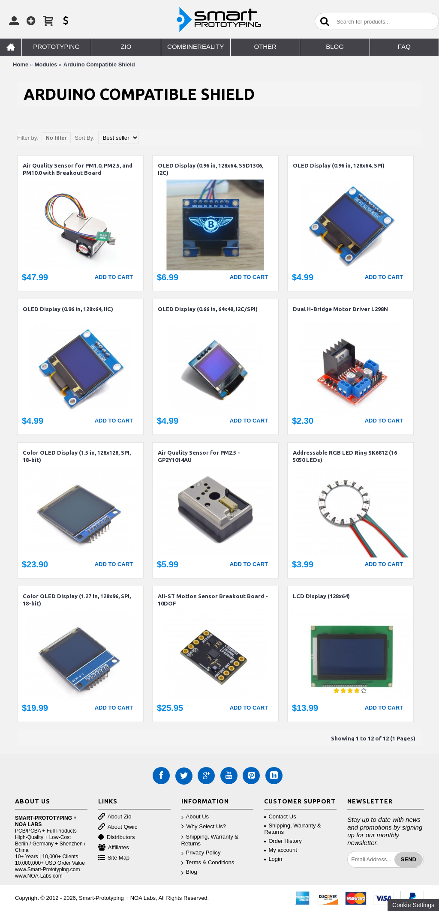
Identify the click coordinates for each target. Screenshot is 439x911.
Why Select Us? (203, 826)
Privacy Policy (201, 853)
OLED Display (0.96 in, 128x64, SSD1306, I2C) (210, 169)
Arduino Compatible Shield (99, 64)
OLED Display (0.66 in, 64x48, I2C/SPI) (208, 309)
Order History (282, 841)
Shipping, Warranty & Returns (209, 840)
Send (408, 859)
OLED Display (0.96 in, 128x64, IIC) (68, 309)
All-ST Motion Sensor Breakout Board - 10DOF (213, 599)
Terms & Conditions (208, 862)
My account (280, 850)
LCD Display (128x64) (321, 596)
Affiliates (113, 847)
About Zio (115, 817)
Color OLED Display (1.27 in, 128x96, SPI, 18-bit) (77, 599)
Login (273, 859)
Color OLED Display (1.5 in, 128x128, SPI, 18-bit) (77, 456)
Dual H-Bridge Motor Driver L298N (340, 309)
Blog (189, 872)
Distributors (116, 837)
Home (20, 64)
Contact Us (280, 816)
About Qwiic (117, 827)
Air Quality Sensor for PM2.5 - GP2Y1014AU (199, 456)
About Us (195, 817)
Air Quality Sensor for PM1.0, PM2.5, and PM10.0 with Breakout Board (77, 169)
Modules (46, 64)
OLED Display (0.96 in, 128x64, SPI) (339, 165)
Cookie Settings (413, 905)
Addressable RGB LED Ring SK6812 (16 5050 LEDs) (345, 456)
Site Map (113, 858)
